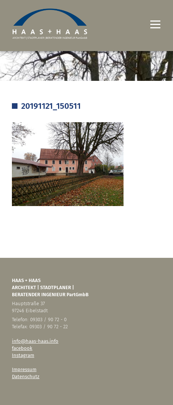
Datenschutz (25, 376)
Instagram (23, 355)
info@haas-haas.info (35, 341)
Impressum (24, 369)
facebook (22, 348)
